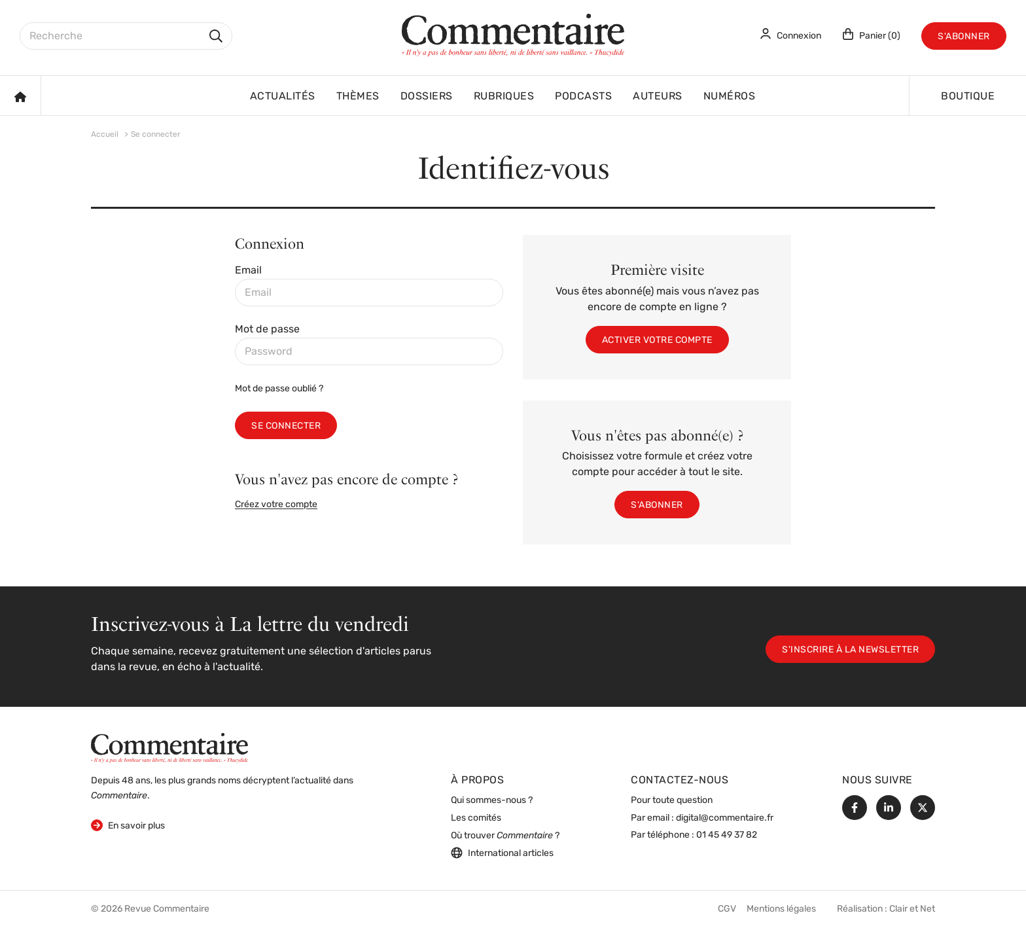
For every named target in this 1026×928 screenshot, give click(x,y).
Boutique (968, 97)
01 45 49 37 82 (726, 835)
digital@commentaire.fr (724, 818)
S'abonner (964, 37)
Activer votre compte (657, 341)
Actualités (282, 97)
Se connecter (286, 426)
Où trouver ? (505, 836)
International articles (502, 853)
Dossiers (426, 97)
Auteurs (657, 97)
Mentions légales (781, 909)
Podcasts (583, 97)
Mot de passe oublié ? (279, 389)
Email (248, 271)
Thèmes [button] (358, 97)
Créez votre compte (276, 505)
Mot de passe (267, 330)
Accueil (104, 135)
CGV (727, 909)
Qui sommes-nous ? (492, 801)
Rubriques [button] (504, 97)
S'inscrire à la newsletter (850, 650)
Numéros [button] (729, 97)
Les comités (476, 818)
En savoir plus (128, 825)
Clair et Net (912, 909)
